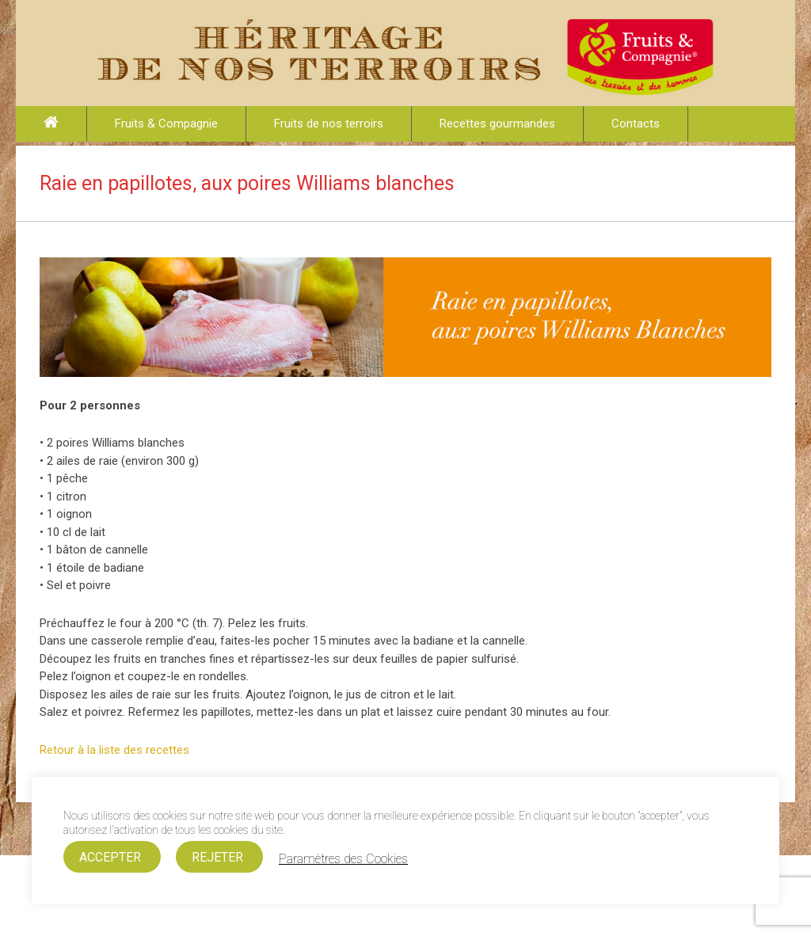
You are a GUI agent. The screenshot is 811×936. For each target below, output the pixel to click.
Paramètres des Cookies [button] (343, 859)
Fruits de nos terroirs (328, 123)
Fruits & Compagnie (166, 123)
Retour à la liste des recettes (114, 750)
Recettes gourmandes (497, 123)
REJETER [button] (217, 857)
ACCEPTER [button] (110, 857)
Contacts (635, 123)
